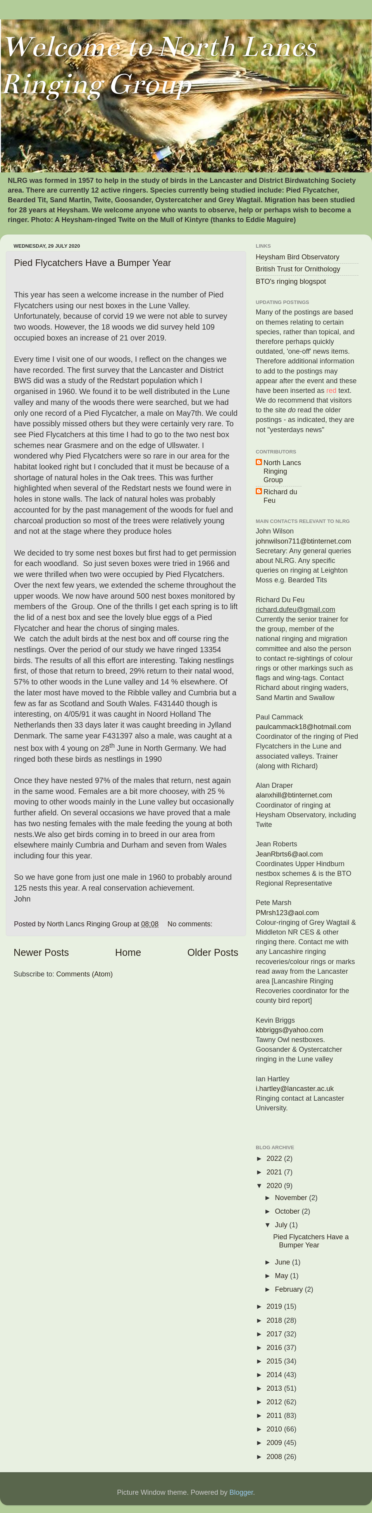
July (282, 1225)
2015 (275, 1361)
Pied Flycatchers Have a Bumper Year (92, 262)
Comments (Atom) (84, 974)
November (292, 1198)
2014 (275, 1375)
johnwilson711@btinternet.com (303, 541)
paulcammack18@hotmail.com (303, 727)
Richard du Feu (280, 496)
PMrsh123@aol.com (287, 913)
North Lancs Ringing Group (282, 471)
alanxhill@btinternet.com (294, 795)
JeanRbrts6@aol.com (289, 854)
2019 (275, 1306)
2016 (275, 1347)
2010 (275, 1429)
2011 (275, 1415)
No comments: (190, 924)
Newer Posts (41, 952)
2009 (275, 1443)
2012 (275, 1402)
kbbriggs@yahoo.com (289, 1030)
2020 (275, 1186)
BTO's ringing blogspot (291, 281)
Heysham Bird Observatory (297, 257)
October (288, 1211)
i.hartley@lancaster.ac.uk (295, 1089)
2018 (275, 1320)
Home (128, 952)
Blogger (241, 1492)
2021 (275, 1172)
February (290, 1289)
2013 (275, 1388)
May (282, 1276)
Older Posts (212, 952)
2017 (275, 1334)
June (283, 1262)
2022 (275, 1158)
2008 (275, 1457)
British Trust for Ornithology (298, 269)
